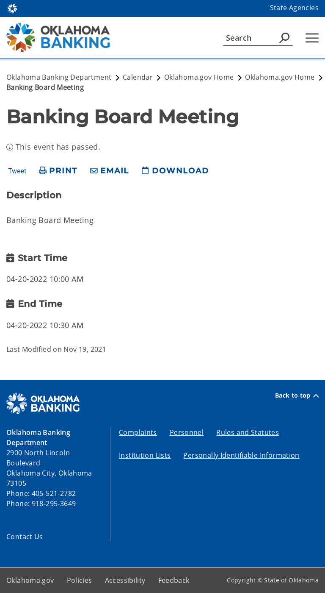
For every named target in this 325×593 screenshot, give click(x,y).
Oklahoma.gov (30, 580)
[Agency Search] (284, 37)
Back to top (297, 395)
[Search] (258, 37)
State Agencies (294, 7)
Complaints (138, 432)
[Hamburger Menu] (312, 38)
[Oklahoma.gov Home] (12, 8)
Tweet (17, 171)
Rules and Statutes (247, 432)
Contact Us (24, 536)
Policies (79, 580)
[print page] (58, 171)
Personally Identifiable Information (241, 455)
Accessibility (125, 580)
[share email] (109, 171)
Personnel (187, 432)
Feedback (174, 580)
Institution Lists (145, 455)
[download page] (175, 171)
